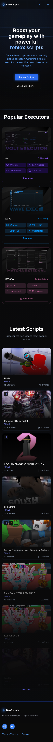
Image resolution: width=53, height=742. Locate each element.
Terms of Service (10, 736)
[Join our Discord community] (4, 728)
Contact (25, 736)
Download (26, 179)
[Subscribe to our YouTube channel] (12, 728)
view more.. (26, 691)
